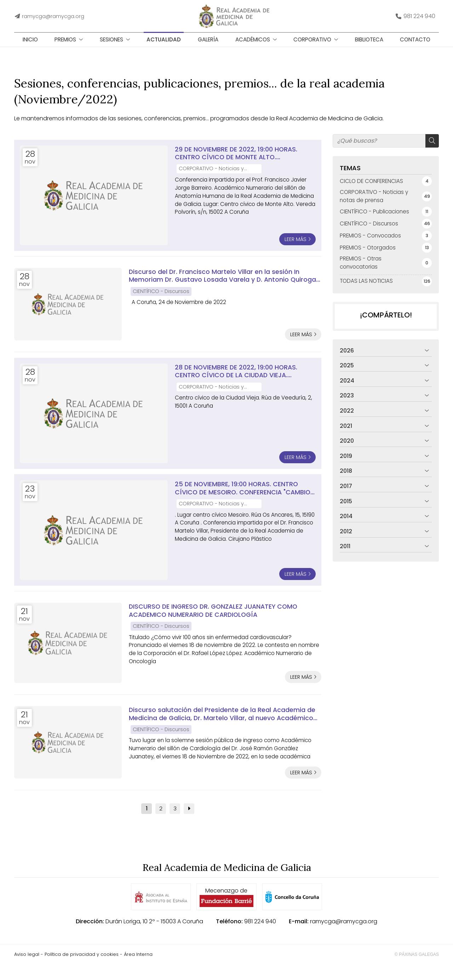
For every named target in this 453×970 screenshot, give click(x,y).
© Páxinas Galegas (417, 960)
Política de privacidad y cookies (82, 960)
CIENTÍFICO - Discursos (161, 296)
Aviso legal (26, 960)
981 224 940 (260, 927)
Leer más (295, 244)
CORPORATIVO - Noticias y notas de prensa (211, 175)
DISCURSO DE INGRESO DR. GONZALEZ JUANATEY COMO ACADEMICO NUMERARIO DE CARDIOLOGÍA (213, 616)
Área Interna (138, 960)
